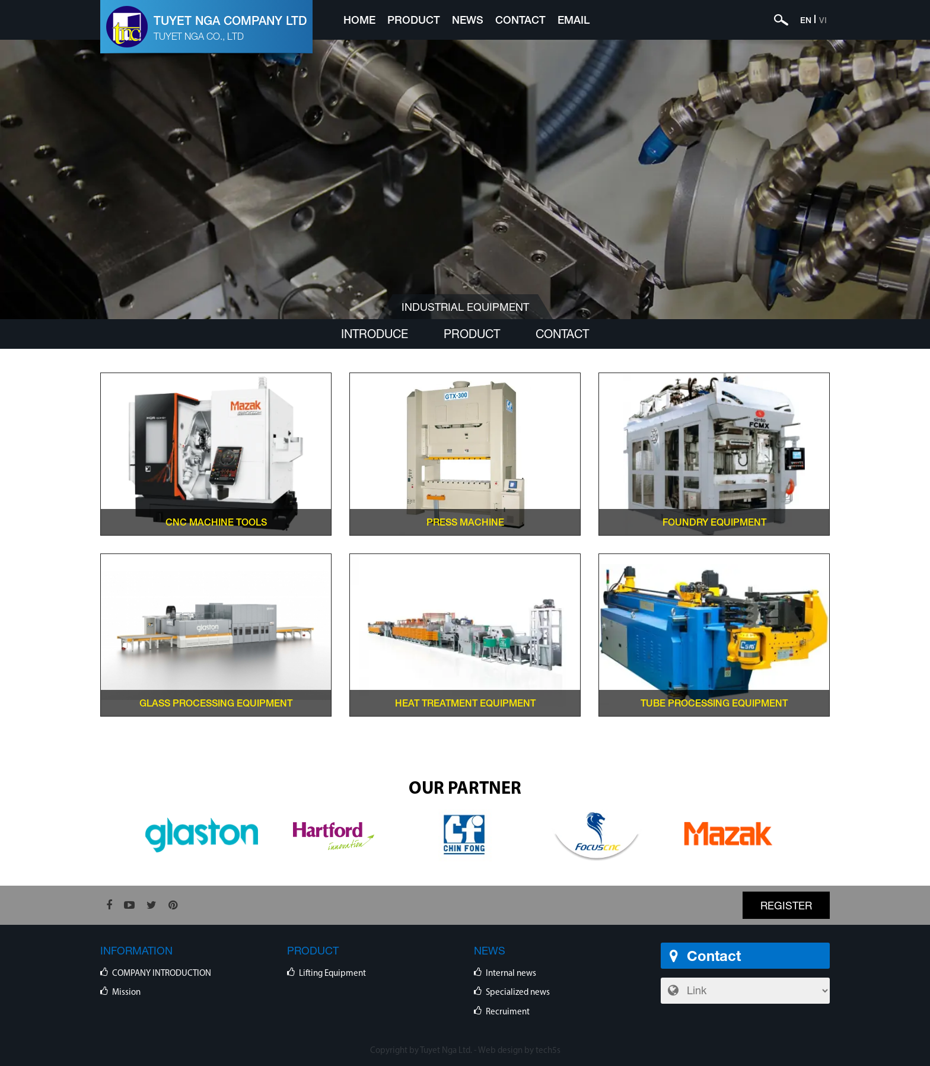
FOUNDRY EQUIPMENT (714, 521)
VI (823, 20)
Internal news (511, 973)
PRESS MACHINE (465, 521)
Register (786, 905)
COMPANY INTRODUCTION (161, 973)
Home (359, 19)
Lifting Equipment (332, 973)
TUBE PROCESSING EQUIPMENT (714, 702)
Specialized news (518, 992)
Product (413, 19)
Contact (520, 19)
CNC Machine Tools (216, 521)
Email (574, 19)
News (467, 19)
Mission (126, 992)
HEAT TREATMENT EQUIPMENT (465, 702)
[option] (202, 835)
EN (805, 20)
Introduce (374, 334)
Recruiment (508, 1012)
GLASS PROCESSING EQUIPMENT (215, 702)
